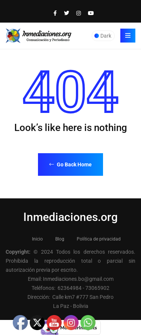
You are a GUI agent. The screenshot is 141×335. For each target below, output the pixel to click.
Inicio (37, 239)
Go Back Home (70, 164)
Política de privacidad (99, 239)
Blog (59, 239)
